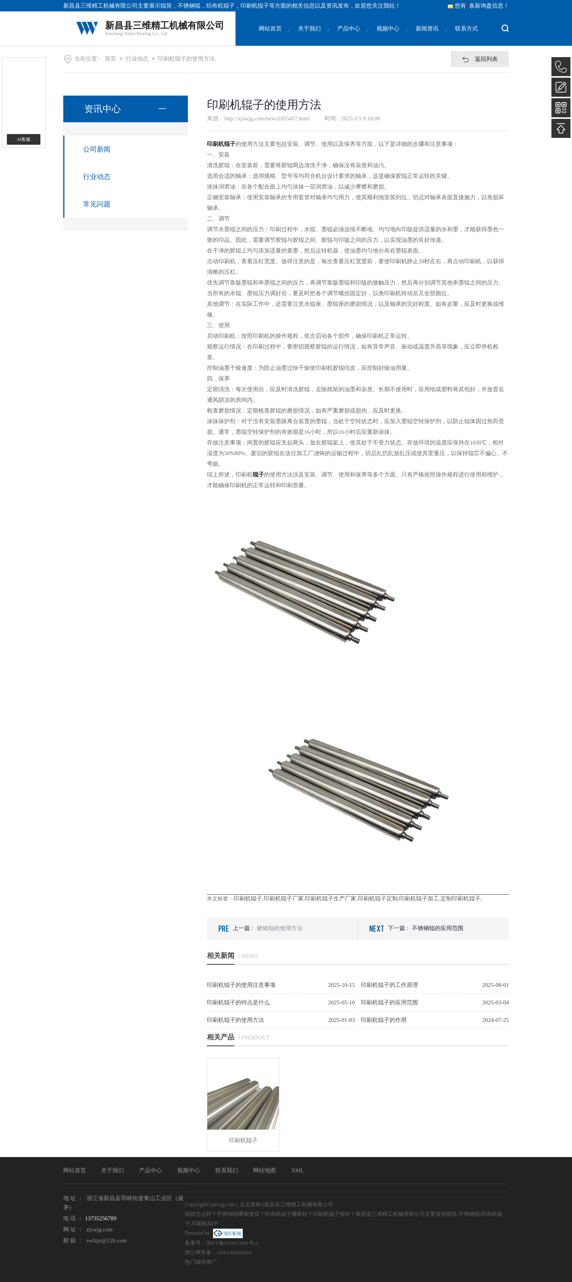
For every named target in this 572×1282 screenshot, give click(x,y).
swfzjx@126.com (107, 1240)
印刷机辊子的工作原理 (389, 985)
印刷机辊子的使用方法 (186, 59)
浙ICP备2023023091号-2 (232, 1243)
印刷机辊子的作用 (384, 1020)
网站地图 (264, 1170)
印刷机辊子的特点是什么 (238, 1002)
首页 (110, 59)
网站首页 (270, 36)
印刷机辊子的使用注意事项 (241, 985)
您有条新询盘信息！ (478, 6)
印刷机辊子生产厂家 (330, 898)
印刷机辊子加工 (419, 898)
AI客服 (24, 139)
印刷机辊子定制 (378, 898)
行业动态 (137, 59)
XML (297, 1170)
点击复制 (250, 1204)
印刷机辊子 (248, 898)
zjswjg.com (100, 1229)
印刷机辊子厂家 (284, 898)
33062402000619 (234, 1252)
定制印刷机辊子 (461, 898)
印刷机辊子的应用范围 (389, 1002)
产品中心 (348, 36)
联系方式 (466, 36)
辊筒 (166, 6)
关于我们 (309, 36)
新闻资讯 (427, 36)
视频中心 (388, 36)
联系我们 (226, 1170)
